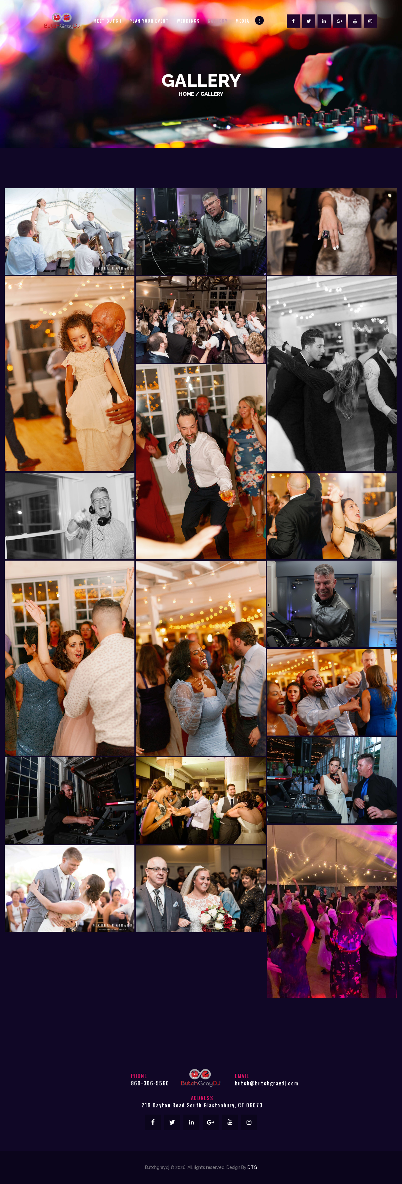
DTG (252, 1167)
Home (186, 94)
